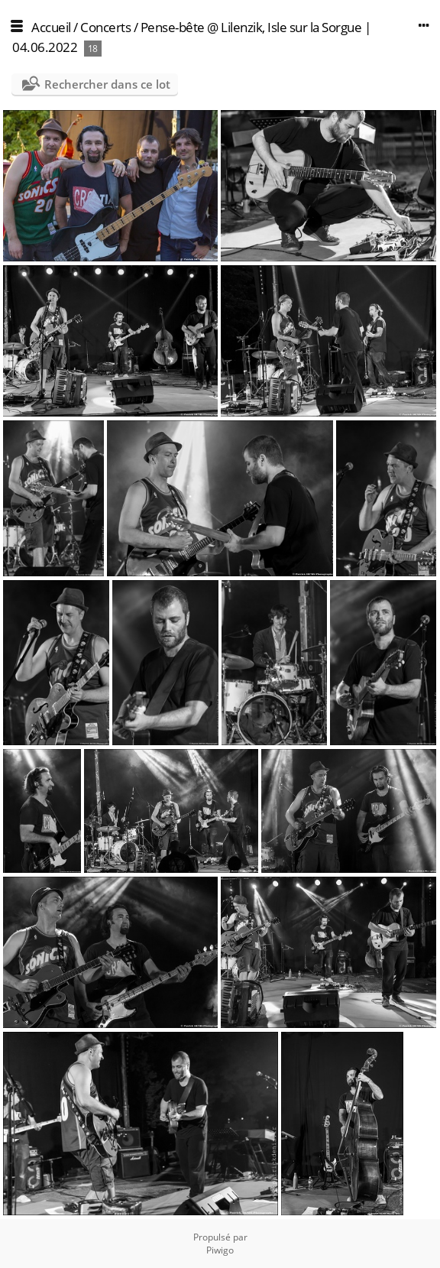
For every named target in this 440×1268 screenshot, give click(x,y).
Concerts (105, 27)
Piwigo (220, 1250)
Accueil (51, 27)
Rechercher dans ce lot (107, 84)
